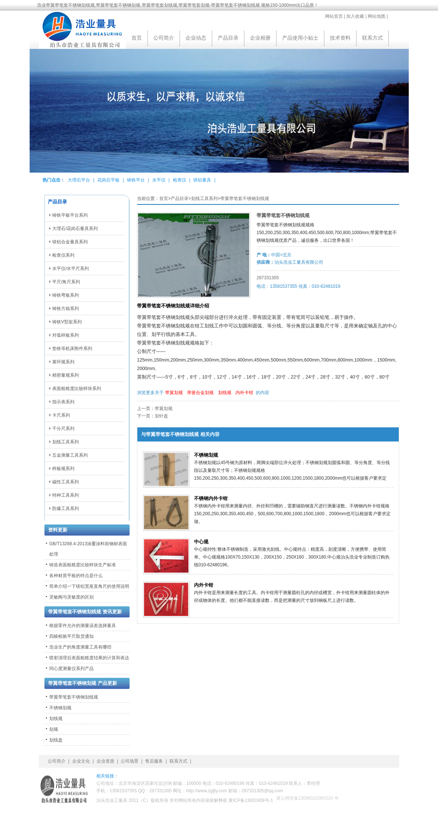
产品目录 (228, 38)
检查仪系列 (63, 255)
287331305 (268, 277)
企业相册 (260, 38)
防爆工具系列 (65, 508)
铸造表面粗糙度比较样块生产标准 (82, 564)
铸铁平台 (136, 180)
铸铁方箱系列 (65, 308)
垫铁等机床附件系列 (72, 348)
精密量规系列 (65, 375)
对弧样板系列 (65, 335)
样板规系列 (63, 468)
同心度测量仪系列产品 (71, 668)
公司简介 (163, 38)
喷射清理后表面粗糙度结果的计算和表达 (89, 657)
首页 (136, 38)
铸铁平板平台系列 (70, 215)
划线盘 (56, 740)
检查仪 (179, 180)
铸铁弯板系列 (65, 295)
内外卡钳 (244, 392)
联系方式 (372, 38)
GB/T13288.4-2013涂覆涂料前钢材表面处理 (88, 549)
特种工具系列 (65, 495)
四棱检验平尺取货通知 (71, 636)
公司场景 (129, 761)
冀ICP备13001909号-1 (250, 800)
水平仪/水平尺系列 (70, 268)
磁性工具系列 (65, 481)
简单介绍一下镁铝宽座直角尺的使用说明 (89, 586)
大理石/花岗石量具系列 (75, 228)
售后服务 (154, 761)
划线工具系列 (204, 198)
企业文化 (81, 761)
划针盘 (161, 416)
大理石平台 (79, 180)
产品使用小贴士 (300, 38)
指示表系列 (63, 401)
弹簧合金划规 (200, 392)
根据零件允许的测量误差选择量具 (82, 625)
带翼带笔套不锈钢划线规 (244, 198)
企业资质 (105, 761)
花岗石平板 (108, 180)
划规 (53, 729)
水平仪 (158, 180)
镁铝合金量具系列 (70, 241)
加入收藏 (355, 16)
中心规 (201, 541)
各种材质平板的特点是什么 (76, 575)
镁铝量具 (202, 180)
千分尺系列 (63, 428)
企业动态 (195, 38)
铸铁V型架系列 (67, 321)
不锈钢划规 (206, 455)
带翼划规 (174, 392)
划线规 (224, 392)
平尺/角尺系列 (66, 281)
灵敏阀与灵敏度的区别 (71, 597)
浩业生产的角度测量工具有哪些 (80, 647)
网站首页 (334, 16)
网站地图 (376, 16)
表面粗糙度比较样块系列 (76, 388)
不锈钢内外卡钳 (211, 498)
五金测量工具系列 (70, 455)
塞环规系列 (63, 361)
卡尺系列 (61, 415)
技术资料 (340, 38)
